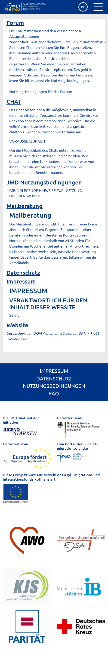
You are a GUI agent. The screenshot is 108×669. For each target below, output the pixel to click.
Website (17, 325)
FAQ (54, 393)
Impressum (21, 281)
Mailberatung (24, 205)
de (83, 7)
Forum (15, 22)
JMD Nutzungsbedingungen (44, 182)
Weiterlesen (18, 338)
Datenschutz (23, 272)
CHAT (13, 101)
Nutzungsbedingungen (54, 386)
